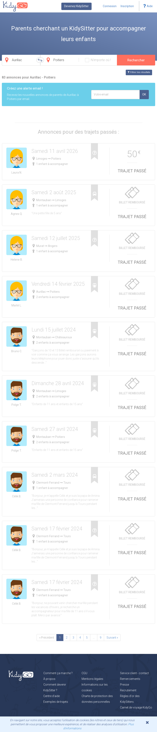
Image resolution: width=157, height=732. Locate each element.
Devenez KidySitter (76, 6)
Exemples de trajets (55, 701)
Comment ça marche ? (58, 673)
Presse (124, 684)
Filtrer (139, 72)
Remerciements (130, 678)
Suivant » (112, 637)
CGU (84, 673)
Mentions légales (92, 678)
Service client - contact (134, 673)
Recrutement (128, 690)
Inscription (127, 6)
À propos (49, 678)
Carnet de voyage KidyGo (136, 707)
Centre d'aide (51, 696)
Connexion (110, 6)
